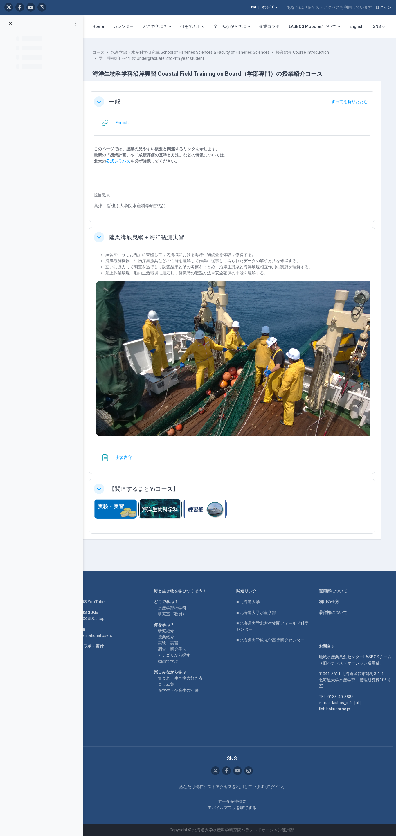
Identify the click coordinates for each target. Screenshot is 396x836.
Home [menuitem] (98, 26)
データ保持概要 (235, 801)
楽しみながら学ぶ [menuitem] (230, 26)
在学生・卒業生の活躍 (183, 684)
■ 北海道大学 (251, 595)
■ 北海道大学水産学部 (259, 606)
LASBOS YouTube (94, 595)
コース (105, 52)
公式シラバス (125, 161)
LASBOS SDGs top (94, 612)
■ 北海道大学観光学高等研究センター (273, 634)
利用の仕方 (330, 595)
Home (83, 585)
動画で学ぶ (173, 655)
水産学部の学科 (177, 601)
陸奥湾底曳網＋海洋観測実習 (153, 237)
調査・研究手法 (177, 643)
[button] (265, 7)
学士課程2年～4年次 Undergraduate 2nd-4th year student (158, 58)
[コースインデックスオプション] (75, 23)
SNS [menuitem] (377, 26)
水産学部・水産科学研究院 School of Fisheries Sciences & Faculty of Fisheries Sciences (197, 52)
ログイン (383, 7)
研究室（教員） (177, 608)
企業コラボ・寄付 (94, 640)
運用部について (334, 585)
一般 (121, 101)
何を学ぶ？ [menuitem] (190, 26)
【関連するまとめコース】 (150, 484)
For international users (98, 629)
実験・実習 (173, 637)
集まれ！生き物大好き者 (185, 672)
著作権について (334, 606)
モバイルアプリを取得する (234, 807)
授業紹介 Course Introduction (309, 52)
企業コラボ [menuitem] (269, 26)
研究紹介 (171, 624)
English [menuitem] (356, 26)
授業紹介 (171, 630)
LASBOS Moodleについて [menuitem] (312, 26)
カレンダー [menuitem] (123, 26)
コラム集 (171, 678)
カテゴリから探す (179, 649)
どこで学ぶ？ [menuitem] (155, 26)
